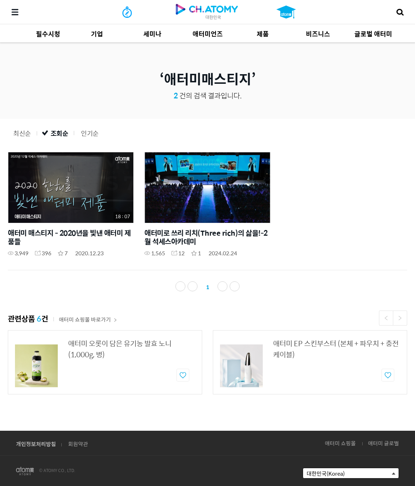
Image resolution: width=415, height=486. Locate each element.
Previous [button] (386, 318)
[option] (105, 362)
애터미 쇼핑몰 (340, 443)
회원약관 (78, 444)
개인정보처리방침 (36, 444)
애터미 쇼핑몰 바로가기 (88, 319)
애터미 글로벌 (383, 443)
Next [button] (400, 318)
